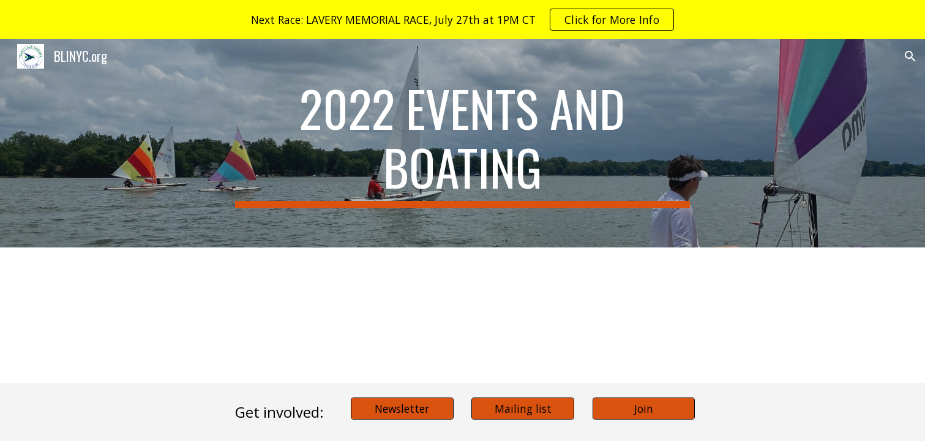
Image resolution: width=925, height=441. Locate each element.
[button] (910, 56)
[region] (462, 19)
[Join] (644, 408)
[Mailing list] (523, 408)
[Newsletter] (402, 408)
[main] (462, 143)
